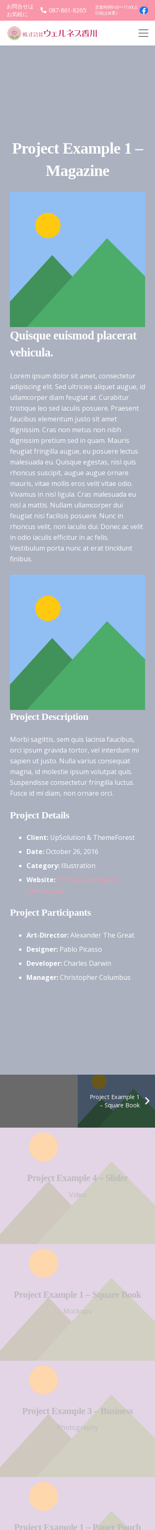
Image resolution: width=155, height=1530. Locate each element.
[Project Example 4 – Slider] (77, 1186)
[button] (143, 33)
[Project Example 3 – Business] (77, 1418)
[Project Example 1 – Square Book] (77, 1302)
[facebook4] (143, 10)
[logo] (55, 33)
